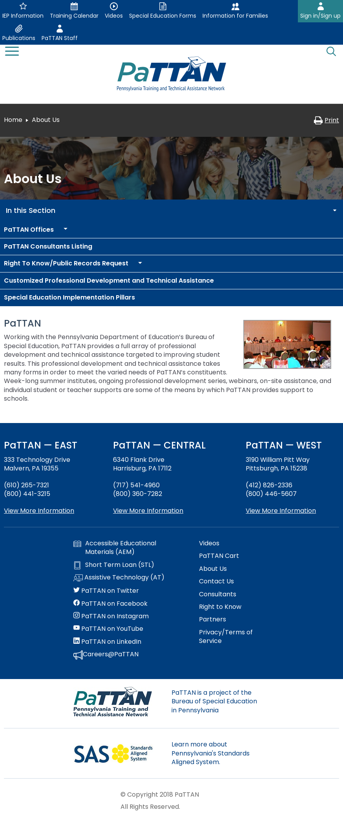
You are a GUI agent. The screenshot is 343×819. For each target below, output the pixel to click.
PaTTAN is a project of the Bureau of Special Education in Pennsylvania (214, 701)
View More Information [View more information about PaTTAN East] (39, 510)
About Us (213, 569)
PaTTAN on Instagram (111, 616)
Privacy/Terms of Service (226, 636)
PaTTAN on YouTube (108, 629)
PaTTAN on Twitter (106, 591)
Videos (209, 543)
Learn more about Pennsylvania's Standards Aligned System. (211, 753)
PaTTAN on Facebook (110, 603)
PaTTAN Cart (219, 556)
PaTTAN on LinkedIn (107, 641)
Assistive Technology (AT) (118, 578)
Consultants (217, 594)
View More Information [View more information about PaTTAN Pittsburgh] (281, 510)
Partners (212, 619)
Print (326, 120)
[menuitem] (29, 230)
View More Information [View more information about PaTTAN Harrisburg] (148, 510)
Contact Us (216, 581)
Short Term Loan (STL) (113, 565)
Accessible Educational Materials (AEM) (114, 547)
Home (13, 119)
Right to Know (220, 607)
